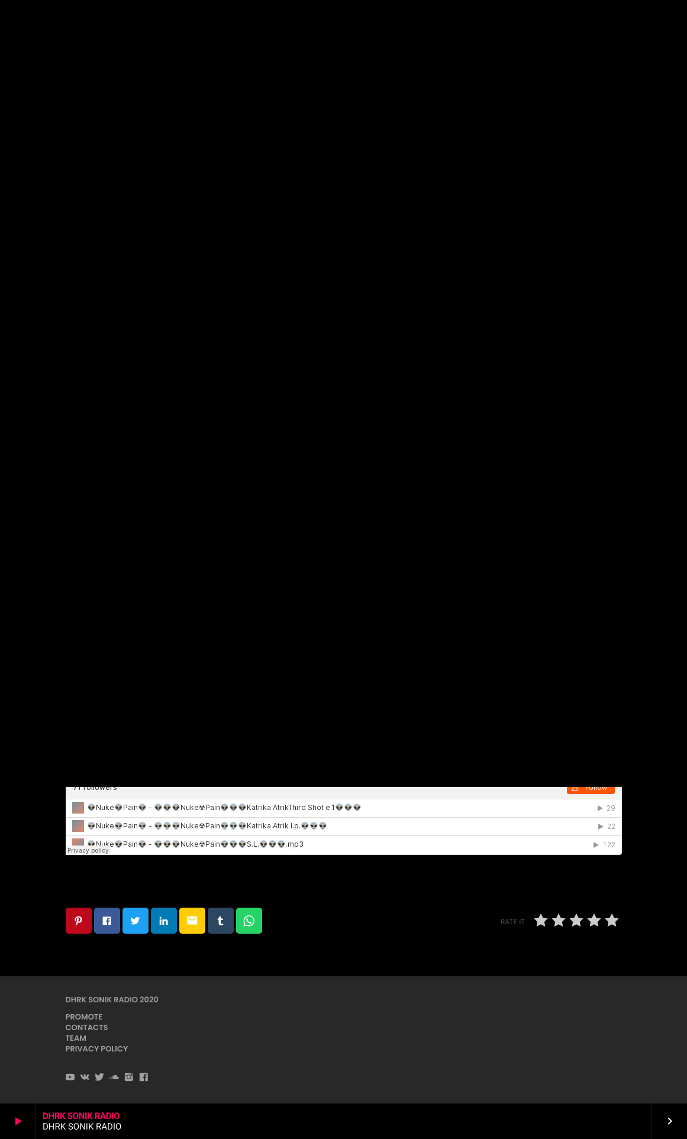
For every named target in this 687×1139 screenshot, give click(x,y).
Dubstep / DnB (343, 148)
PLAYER (644, 23)
